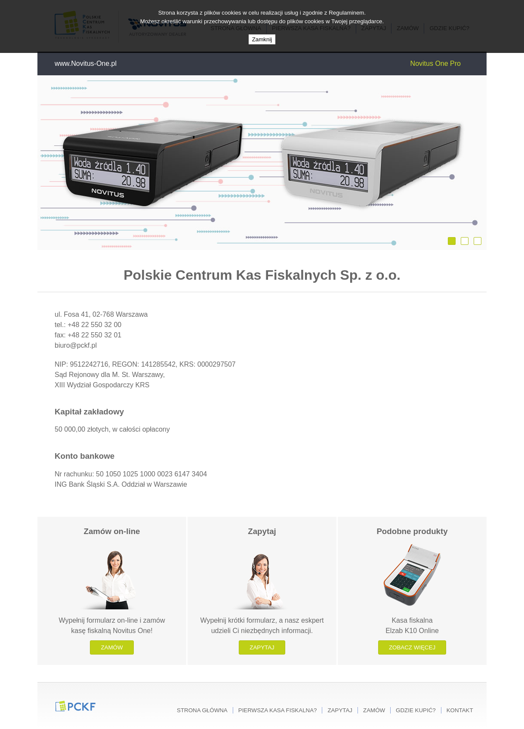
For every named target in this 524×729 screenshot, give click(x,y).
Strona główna (202, 710)
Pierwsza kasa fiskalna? (277, 710)
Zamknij (262, 39)
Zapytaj (262, 647)
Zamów (112, 647)
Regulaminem (346, 12)
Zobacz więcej (412, 647)
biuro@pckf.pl (76, 345)
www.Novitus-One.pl (86, 63)
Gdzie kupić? (416, 710)
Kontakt (460, 710)
